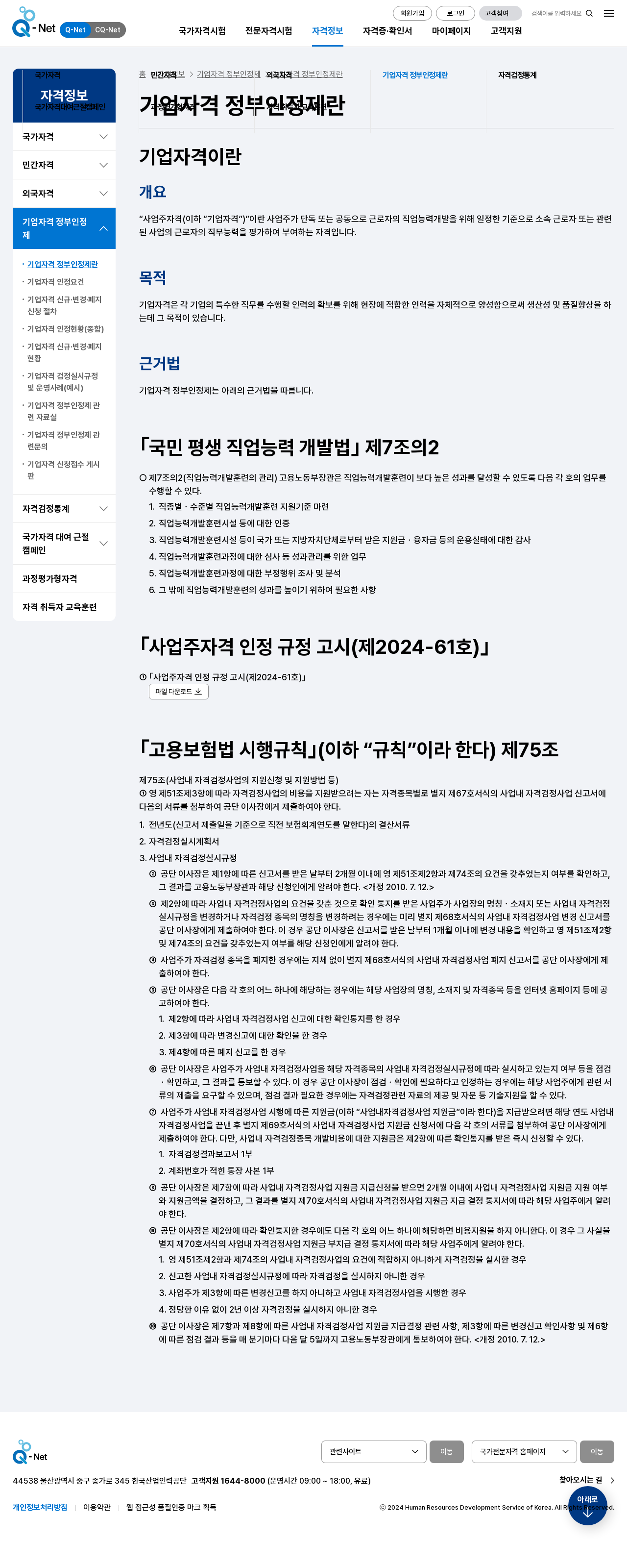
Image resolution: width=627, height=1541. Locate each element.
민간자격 (38, 165)
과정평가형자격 (50, 578)
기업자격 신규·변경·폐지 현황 (64, 352)
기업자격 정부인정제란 (62, 264)
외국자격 (38, 193)
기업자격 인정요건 (55, 282)
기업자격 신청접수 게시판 (63, 470)
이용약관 (97, 1507)
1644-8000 (243, 1481)
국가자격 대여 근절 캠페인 (56, 543)
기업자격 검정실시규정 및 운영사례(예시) (62, 382)
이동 (446, 1451)
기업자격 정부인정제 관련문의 (63, 440)
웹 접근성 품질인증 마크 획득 (171, 1507)
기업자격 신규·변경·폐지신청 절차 (64, 305)
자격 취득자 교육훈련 (60, 607)
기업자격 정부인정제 (55, 228)
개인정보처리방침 (40, 1507)
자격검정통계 (46, 508)
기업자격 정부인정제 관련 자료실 (63, 411)
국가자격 (38, 136)
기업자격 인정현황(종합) (65, 329)
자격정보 (171, 74)
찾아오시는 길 (581, 1480)
